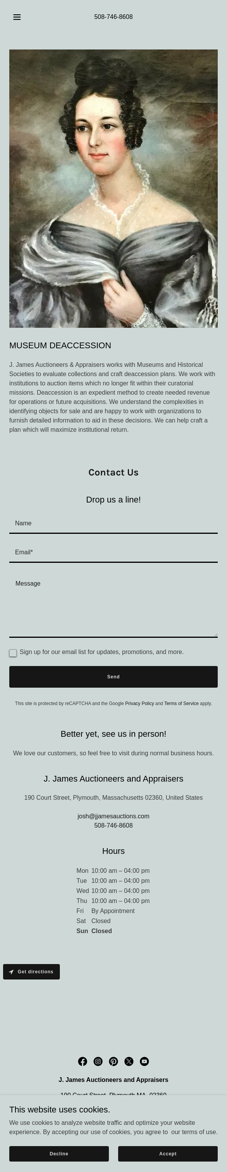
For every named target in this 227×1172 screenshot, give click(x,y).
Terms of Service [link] (181, 703)
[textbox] (113, 524)
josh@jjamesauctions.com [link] (113, 816)
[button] (18, 17)
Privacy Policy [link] (139, 703)
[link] (82, 1061)
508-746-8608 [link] (113, 17)
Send (113, 677)
